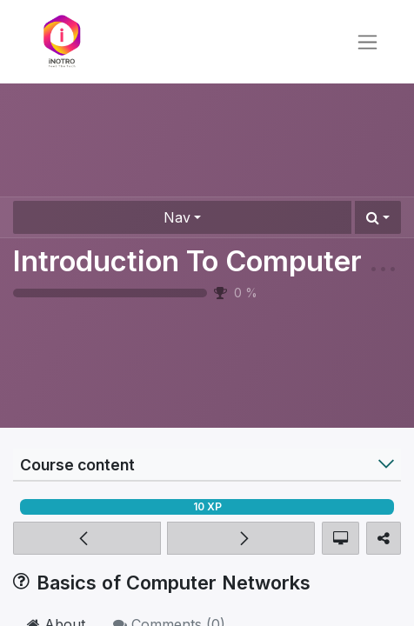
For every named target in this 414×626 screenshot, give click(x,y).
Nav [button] (177, 217)
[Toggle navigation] (367, 42)
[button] (378, 217)
